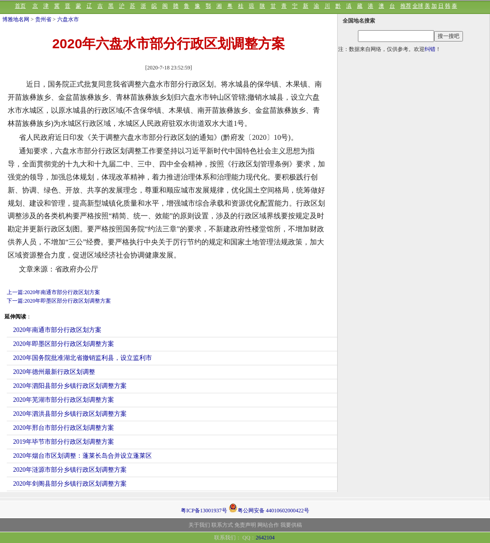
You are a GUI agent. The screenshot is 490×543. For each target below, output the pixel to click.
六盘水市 (68, 19)
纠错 (430, 49)
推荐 (405, 6)
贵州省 (43, 19)
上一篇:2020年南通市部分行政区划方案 (53, 292)
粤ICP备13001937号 (204, 510)
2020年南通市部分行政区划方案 (57, 330)
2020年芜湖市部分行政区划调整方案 (63, 399)
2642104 (265, 537)
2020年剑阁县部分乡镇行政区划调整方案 (70, 483)
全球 (417, 6)
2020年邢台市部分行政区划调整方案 (63, 427)
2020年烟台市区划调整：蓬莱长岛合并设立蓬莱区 (82, 455)
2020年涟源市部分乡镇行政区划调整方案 (70, 469)
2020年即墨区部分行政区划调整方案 (63, 344)
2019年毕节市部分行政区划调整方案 (63, 441)
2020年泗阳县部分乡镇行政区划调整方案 (70, 385)
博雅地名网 (15, 19)
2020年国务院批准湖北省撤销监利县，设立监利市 (82, 357)
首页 (20, 6)
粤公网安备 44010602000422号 (269, 507)
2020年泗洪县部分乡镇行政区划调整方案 (70, 413)
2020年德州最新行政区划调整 (54, 371)
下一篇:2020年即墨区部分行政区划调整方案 (59, 301)
